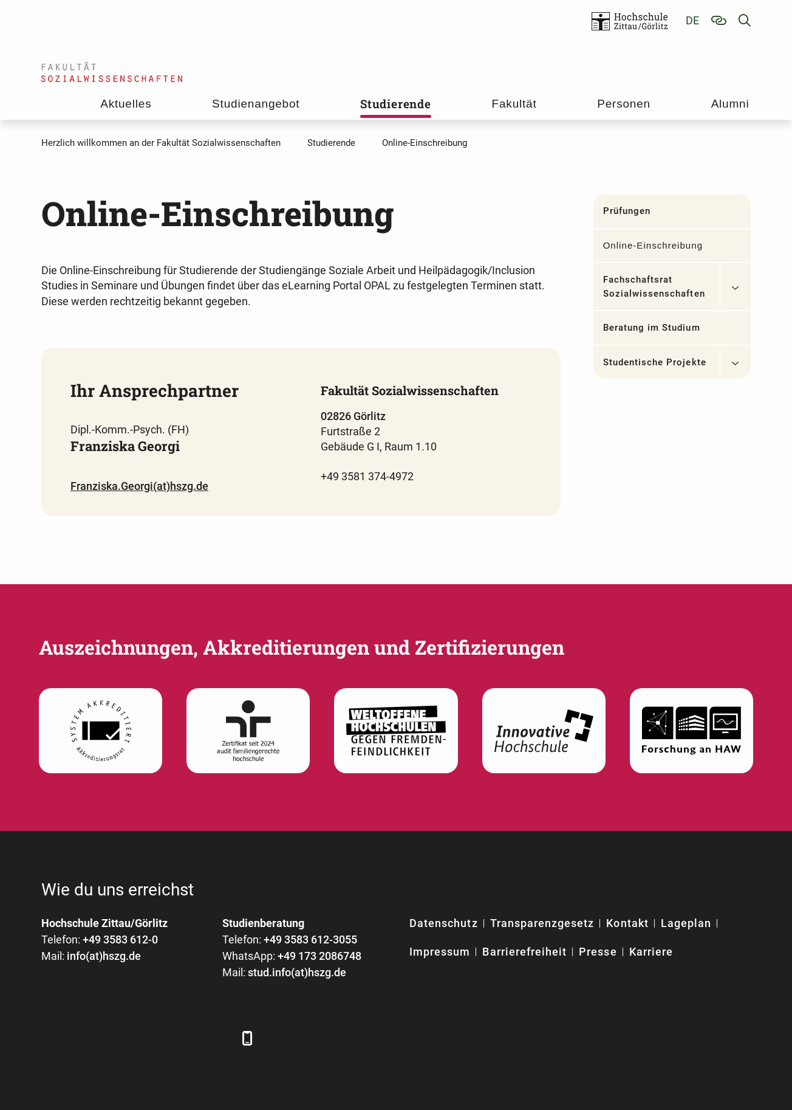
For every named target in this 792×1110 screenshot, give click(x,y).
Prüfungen (626, 210)
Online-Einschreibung (653, 245)
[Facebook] (52, 1038)
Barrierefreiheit (524, 951)
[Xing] (118, 1038)
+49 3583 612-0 (120, 939)
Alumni (730, 103)
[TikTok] (219, 1038)
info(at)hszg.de (104, 956)
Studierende (395, 103)
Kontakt (627, 923)
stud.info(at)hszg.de (297, 972)
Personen (623, 103)
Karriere (651, 951)
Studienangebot (255, 103)
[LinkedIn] (85, 1038)
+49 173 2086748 (319, 956)
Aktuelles (125, 103)
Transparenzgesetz (542, 923)
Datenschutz (443, 923)
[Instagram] (185, 1038)
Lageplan (686, 923)
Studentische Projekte (654, 362)
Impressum (439, 951)
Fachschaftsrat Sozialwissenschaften (654, 286)
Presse (597, 951)
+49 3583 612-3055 (310, 939)
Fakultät (514, 103)
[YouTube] (152, 1038)
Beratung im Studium (651, 327)
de (692, 20)
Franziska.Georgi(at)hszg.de (139, 486)
